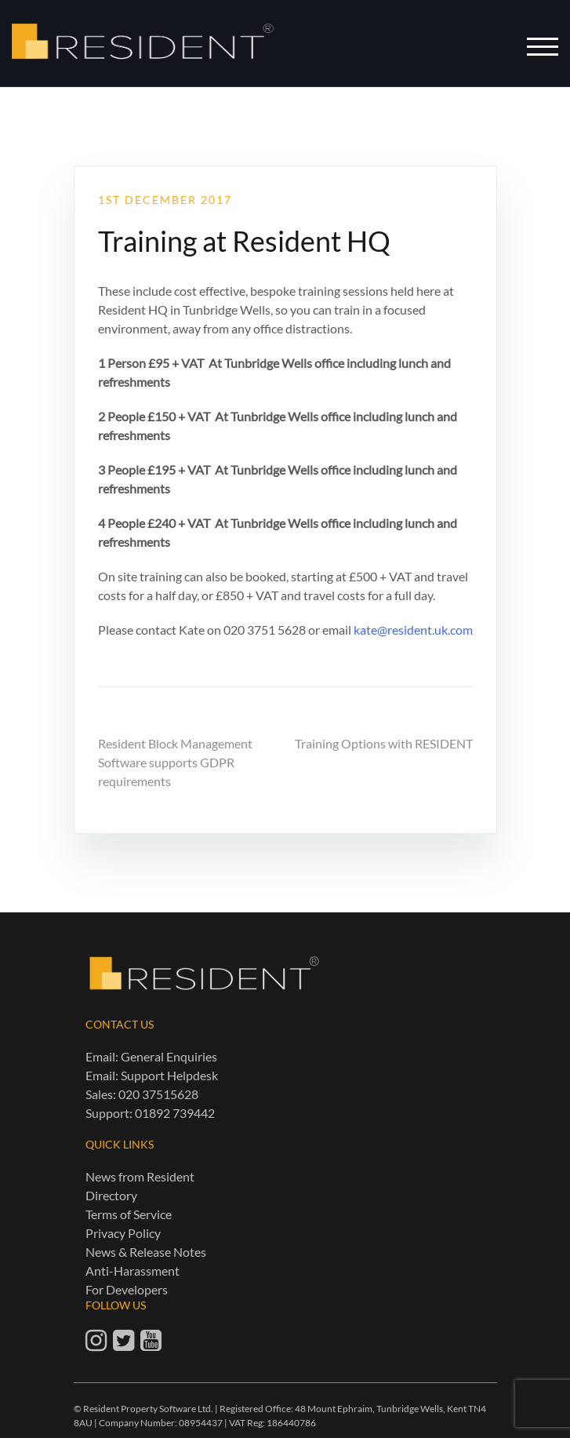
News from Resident (139, 1176)
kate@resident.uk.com (413, 629)
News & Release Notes (145, 1251)
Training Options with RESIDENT (384, 743)
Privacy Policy (123, 1232)
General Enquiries (169, 1056)
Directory (111, 1195)
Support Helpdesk (169, 1075)
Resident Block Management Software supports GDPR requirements (175, 762)
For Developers (126, 1289)
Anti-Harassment (132, 1270)
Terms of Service (128, 1214)
